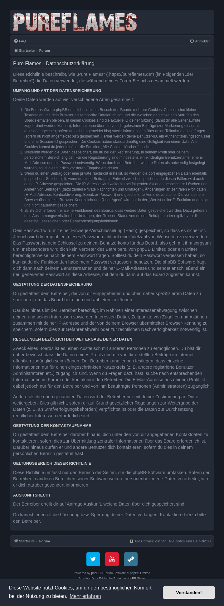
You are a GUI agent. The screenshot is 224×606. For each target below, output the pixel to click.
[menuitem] (19, 41)
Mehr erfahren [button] (85, 596)
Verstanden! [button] (189, 592)
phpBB (95, 573)
